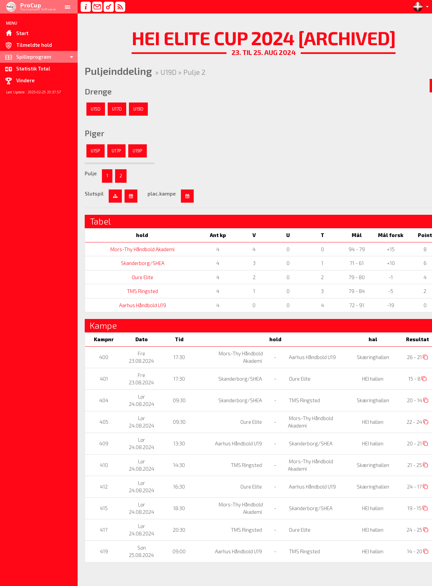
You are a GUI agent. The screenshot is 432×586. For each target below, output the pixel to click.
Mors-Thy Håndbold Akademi (139, 249)
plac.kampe (161, 194)
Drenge (98, 91)
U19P (137, 150)
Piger (94, 133)
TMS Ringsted (139, 291)
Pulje (91, 173)
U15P (95, 150)
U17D (117, 109)
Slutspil (94, 194)
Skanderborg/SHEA (139, 263)
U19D (138, 109)
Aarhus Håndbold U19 (139, 305)
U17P (116, 150)
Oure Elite (139, 277)
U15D (96, 109)
